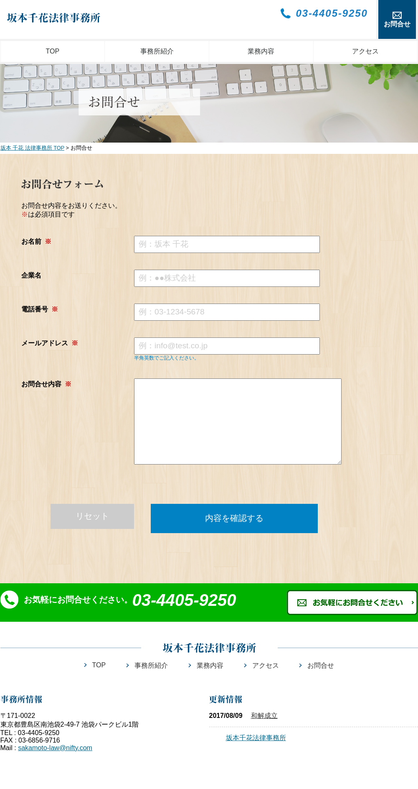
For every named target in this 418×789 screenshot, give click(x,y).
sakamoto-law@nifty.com (55, 747)
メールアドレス (49, 343)
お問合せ (320, 665)
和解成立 (264, 715)
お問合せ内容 (46, 384)
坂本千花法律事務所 (256, 737)
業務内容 (261, 51)
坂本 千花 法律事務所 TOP (32, 148)
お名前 (36, 241)
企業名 (31, 275)
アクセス (365, 51)
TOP (53, 51)
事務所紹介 (157, 51)
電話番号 (39, 309)
